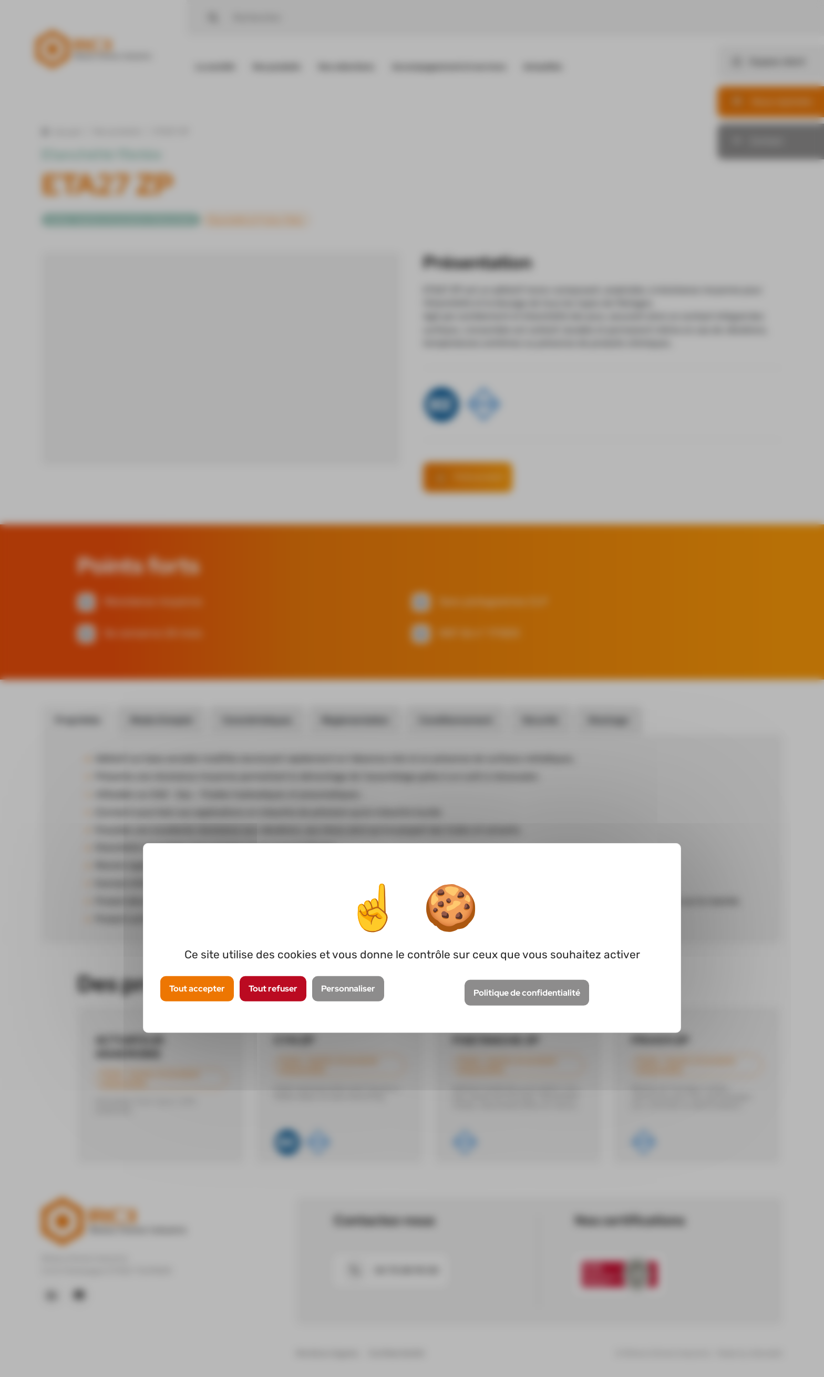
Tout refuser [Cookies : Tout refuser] (273, 988)
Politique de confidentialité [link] (526, 992)
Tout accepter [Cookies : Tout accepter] (197, 988)
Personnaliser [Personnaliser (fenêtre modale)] (348, 988)
